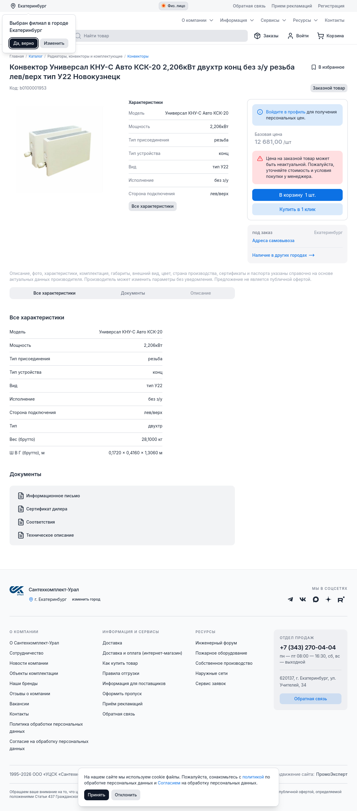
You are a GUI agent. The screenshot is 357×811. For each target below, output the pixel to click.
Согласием (170, 782)
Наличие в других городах (283, 255)
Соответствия (36, 522)
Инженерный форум (216, 642)
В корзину (297, 194)
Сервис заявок (211, 683)
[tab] (54, 293)
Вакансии (19, 703)
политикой (253, 776)
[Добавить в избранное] (327, 67)
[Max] (316, 599)
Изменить (54, 43)
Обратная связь (119, 713)
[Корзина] (330, 36)
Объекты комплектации (34, 673)
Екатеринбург (28, 6)
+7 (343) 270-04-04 (308, 647)
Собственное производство (224, 663)
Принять (96, 794)
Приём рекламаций (123, 703)
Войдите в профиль (285, 111)
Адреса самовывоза (273, 240)
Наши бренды (24, 683)
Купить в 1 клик (297, 209)
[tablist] (122, 293)
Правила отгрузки (121, 673)
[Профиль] (297, 36)
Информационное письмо (48, 495)
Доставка (112, 642)
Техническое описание (45, 535)
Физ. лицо (173, 6)
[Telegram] (290, 599)
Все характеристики (153, 206)
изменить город (86, 599)
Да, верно (23, 43)
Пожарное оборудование (221, 652)
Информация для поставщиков (134, 683)
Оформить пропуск (122, 693)
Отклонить (126, 794)
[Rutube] (341, 599)
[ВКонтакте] (302, 599)
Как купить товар (120, 663)
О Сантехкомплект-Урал (34, 642)
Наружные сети (212, 673)
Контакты (19, 713)
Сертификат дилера (42, 509)
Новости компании (29, 663)
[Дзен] (328, 599)
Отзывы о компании (30, 693)
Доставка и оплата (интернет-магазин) (142, 652)
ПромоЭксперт (331, 774)
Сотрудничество (26, 652)
